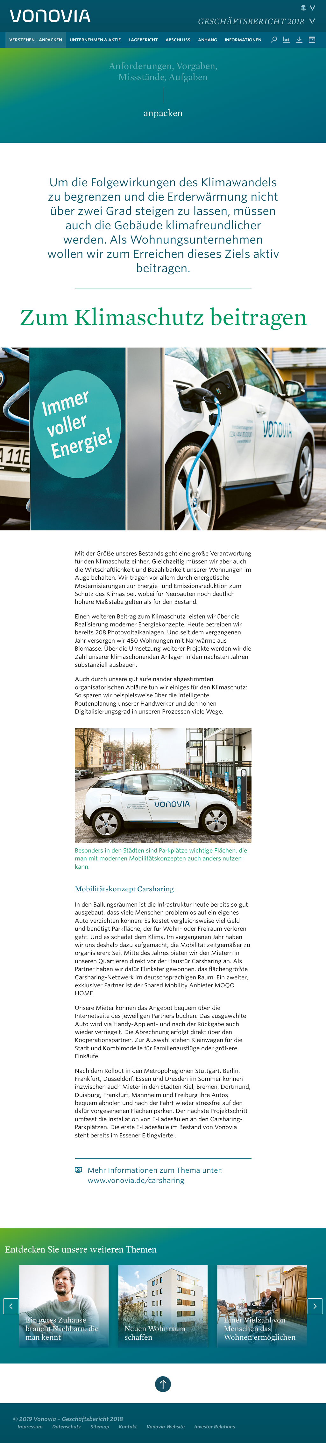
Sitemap (99, 1427)
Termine (312, 40)
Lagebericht (143, 40)
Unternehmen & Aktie (95, 40)
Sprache (308, 8)
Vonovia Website (165, 1427)
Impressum (30, 1427)
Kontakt (128, 1427)
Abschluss (178, 40)
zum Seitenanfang (163, 1384)
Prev (10, 1306)
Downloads (299, 40)
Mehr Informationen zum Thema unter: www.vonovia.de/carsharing (155, 1175)
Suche (273, 40)
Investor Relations (214, 1427)
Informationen (243, 40)
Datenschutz (66, 1427)
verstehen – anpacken (35, 40)
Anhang (207, 40)
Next (315, 1306)
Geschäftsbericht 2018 (251, 21)
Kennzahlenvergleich (286, 40)
